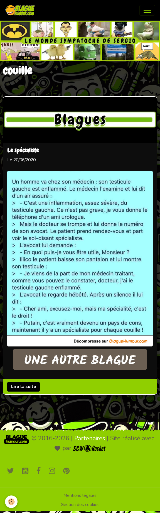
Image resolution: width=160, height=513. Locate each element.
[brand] (21, 10)
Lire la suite (23, 387)
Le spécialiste (23, 151)
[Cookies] (11, 501)
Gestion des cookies (80, 505)
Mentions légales (80, 495)
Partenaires (89, 438)
